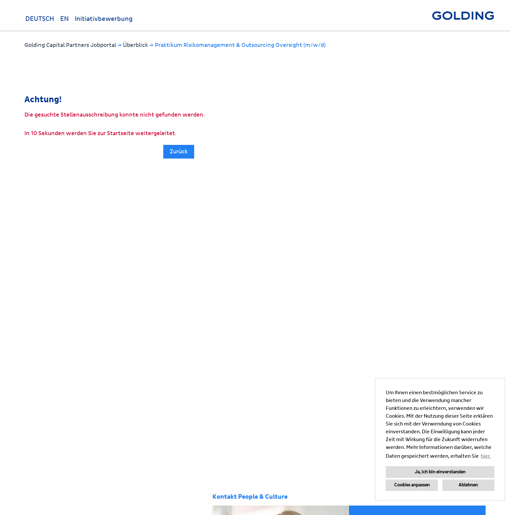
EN (64, 19)
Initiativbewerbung (104, 19)
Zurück (179, 151)
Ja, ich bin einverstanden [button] (440, 472)
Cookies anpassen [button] (412, 485)
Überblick (136, 45)
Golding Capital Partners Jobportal (70, 45)
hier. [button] (486, 456)
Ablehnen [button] (468, 485)
